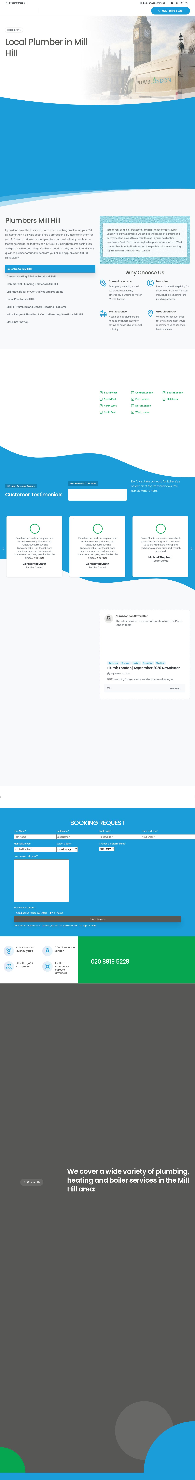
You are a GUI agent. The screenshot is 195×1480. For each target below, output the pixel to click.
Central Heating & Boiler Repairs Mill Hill (31, 276)
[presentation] (3, 548)
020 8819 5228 (110, 962)
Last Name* (62, 831)
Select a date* (64, 843)
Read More (38, 557)
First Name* (20, 831)
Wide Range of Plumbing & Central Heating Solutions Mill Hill (45, 314)
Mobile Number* (22, 843)
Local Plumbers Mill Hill (21, 299)
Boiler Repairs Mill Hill (20, 269)
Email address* (150, 831)
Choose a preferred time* (112, 843)
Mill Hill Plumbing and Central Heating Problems (37, 307)
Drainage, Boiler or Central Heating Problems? (36, 291)
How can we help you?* (26, 856)
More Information (18, 322)
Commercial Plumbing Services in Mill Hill (32, 284)
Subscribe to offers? (25, 907)
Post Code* (105, 831)
